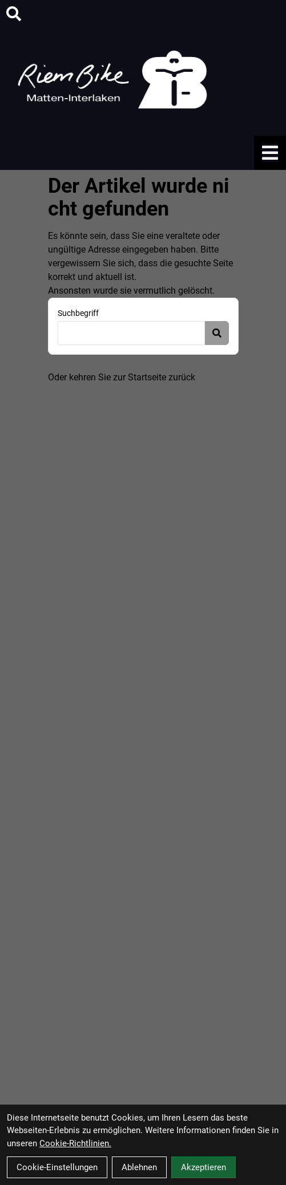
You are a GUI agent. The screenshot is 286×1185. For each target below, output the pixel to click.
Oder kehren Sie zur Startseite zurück (121, 377)
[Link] (270, 153)
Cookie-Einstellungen (57, 1167)
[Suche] (13, 13)
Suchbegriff (78, 313)
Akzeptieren (203, 1167)
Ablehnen (139, 1167)
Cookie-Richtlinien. (75, 1143)
